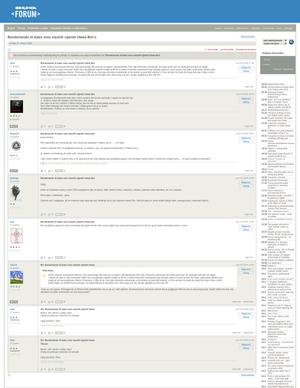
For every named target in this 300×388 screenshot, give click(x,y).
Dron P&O (272, 313)
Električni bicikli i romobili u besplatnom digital (280, 196)
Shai (12, 63)
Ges (12, 222)
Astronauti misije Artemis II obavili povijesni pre (280, 155)
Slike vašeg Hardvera (278, 297)
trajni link (249, 86)
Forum (21, 28)
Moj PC (14, 126)
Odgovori (246, 67)
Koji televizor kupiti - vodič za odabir (280, 215)
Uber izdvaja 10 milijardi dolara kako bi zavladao (279, 256)
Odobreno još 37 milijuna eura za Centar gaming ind (280, 306)
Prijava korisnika (272, 53)
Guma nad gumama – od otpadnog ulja (279, 238)
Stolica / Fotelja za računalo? (276, 160)
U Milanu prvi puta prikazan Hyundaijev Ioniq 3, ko (280, 132)
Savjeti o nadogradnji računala (277, 149)
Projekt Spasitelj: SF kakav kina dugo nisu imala (280, 119)
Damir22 (15, 133)
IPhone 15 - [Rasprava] (278, 358)
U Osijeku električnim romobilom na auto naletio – (281, 283)
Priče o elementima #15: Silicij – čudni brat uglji (279, 377)
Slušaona (272, 339)
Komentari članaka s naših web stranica (72, 28)
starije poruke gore (247, 49)
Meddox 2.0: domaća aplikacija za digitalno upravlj (278, 244)
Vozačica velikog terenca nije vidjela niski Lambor (279, 114)
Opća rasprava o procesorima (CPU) (277, 191)
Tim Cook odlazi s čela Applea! (278, 317)
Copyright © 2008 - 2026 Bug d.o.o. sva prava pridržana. (150, 387)
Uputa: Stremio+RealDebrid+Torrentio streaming (281, 143)
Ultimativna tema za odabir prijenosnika (280, 328)
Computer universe (276, 177)
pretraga (288, 28)
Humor (271, 169)
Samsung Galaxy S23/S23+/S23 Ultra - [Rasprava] (278, 94)
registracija (229, 28)
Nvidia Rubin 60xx (276, 84)
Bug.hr (11, 28)
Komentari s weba (38, 28)
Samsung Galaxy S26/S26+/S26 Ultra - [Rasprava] (278, 334)
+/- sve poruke (211, 49)
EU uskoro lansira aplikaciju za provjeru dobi (280, 367)
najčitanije (255, 28)
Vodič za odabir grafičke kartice (279, 301)
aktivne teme (242, 28)
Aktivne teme (270, 78)
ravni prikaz (228, 49)
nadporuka (248, 301)
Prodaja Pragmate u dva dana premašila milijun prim (280, 322)
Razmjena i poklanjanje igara (278, 275)
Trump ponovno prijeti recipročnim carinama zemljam (278, 185)
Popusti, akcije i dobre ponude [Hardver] (278, 353)
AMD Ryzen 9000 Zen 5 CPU (279, 372)
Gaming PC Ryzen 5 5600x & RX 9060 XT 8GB (280, 202)
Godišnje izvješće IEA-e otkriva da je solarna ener (279, 288)
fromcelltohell (18, 94)
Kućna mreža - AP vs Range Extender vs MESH (281, 251)
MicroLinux (273, 310)
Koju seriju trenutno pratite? (280, 279)
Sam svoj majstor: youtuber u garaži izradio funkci (280, 269)
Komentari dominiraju (278, 180)
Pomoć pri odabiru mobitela (280, 260)
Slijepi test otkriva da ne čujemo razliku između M (279, 106)
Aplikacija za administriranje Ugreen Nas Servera (281, 207)
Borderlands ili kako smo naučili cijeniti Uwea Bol (133, 55)
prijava (218, 28)
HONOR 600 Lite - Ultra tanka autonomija (279, 361)
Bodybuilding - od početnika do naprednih (280, 343)
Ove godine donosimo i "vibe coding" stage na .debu (278, 226)
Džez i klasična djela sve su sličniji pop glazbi (280, 173)
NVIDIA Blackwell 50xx (278, 110)
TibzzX (14, 265)
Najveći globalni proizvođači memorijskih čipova (281, 165)
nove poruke (268, 28)
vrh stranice (289, 382)
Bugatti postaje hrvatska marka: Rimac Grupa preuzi (280, 233)
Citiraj (246, 71)
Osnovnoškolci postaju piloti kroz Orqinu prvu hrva (281, 88)
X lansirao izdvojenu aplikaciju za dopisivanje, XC (279, 125)
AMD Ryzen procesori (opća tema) (281, 348)
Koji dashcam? (274, 263)
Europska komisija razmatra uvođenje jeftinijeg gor (281, 137)
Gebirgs (14, 178)
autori (279, 28)
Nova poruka (247, 36)
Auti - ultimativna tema (278, 211)
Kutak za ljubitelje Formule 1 (280, 220)
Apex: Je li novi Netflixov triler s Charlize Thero (279, 100)
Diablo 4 (271, 266)
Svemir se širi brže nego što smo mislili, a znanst (281, 293)
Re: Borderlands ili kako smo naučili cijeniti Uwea (68, 265)
